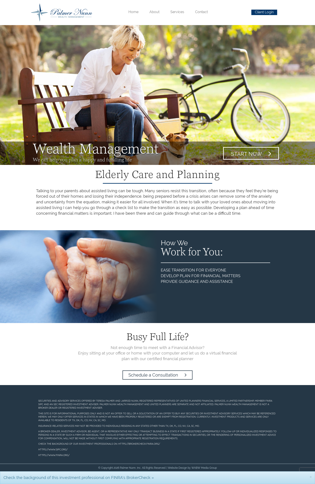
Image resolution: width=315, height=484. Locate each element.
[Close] (311, 476)
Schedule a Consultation (157, 374)
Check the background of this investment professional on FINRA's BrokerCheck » (79, 477)
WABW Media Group (204, 467)
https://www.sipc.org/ (53, 449)
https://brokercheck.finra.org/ (139, 443)
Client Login (264, 12)
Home (133, 12)
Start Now (251, 153)
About (154, 12)
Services (177, 12)
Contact (201, 12)
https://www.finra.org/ (54, 455)
